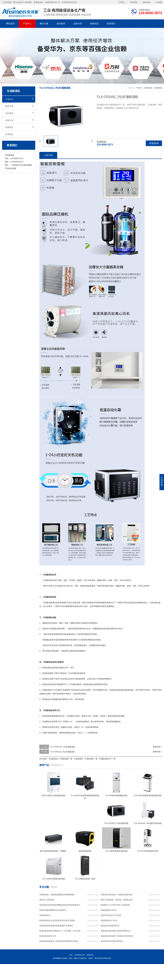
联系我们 (111, 23)
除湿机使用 (47, 673)
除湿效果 (81, 673)
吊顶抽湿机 (78, 759)
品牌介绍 (77, 23)
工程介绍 (48, 155)
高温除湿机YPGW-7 (109, 910)
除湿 (48, 603)
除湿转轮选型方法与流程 (111, 915)
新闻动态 (94, 23)
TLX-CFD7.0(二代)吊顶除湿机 (62, 747)
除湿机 (49, 580)
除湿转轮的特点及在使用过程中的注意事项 (57, 920)
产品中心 (27, 23)
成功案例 (61, 23)
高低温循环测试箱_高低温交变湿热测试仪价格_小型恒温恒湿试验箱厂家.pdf (60, 941)
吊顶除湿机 (148, 88)
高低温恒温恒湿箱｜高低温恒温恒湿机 (116, 894)
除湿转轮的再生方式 (47, 936)
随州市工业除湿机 (46, 900)
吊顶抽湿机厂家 (90, 759)
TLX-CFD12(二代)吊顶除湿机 (62, 752)
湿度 (108, 606)
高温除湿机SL (45, 915)
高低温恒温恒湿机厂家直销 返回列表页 (117, 936)
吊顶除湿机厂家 (65, 759)
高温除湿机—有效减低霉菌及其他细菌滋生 (57, 894)
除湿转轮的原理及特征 (110, 926)
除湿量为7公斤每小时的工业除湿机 (115, 905)
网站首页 (10, 23)
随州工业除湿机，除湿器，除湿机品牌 (116, 900)
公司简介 (121, 2)
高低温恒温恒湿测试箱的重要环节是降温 (56, 926)
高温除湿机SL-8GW (109, 920)
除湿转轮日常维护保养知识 (112, 941)
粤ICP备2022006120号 (103, 958)
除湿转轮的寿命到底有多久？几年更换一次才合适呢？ (60, 931)
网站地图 (146, 2)
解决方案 (44, 23)
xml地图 (158, 2)
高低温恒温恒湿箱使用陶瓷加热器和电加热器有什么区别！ (60, 905)
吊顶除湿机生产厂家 (107, 759)
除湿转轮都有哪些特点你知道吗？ (53, 910)
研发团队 (134, 2)
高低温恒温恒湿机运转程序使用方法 (116, 931)
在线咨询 (154, 143)
